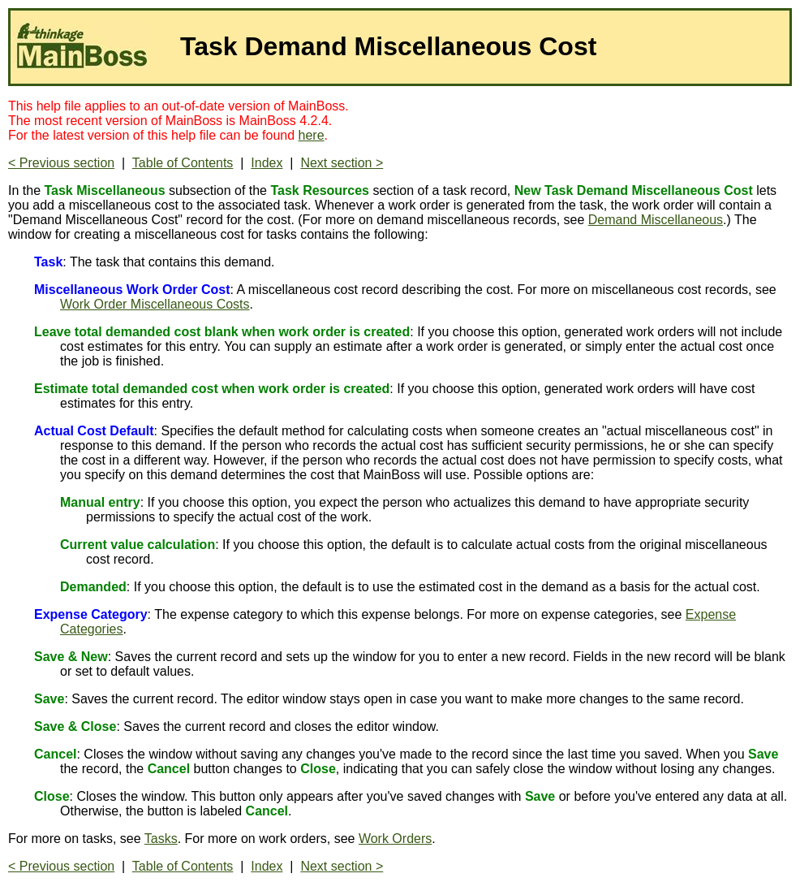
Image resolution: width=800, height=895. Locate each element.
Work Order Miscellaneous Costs (155, 304)
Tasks (161, 838)
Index (266, 163)
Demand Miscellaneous (655, 220)
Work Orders (395, 838)
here (312, 135)
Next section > (341, 163)
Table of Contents (183, 163)
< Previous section (61, 163)
